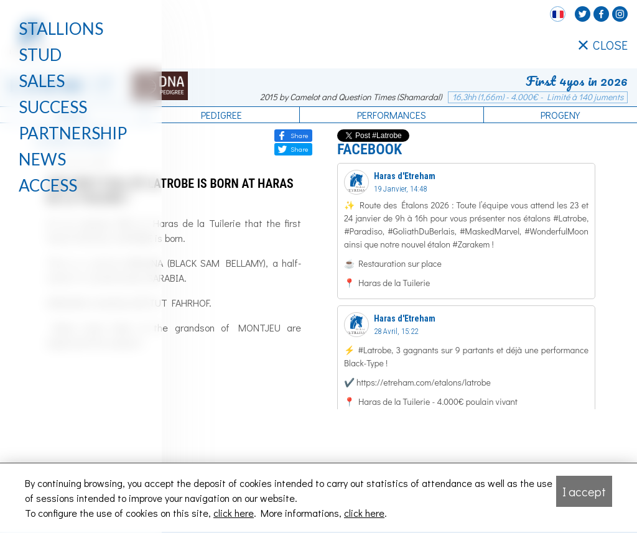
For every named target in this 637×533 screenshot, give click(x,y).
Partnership (73, 133)
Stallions (61, 29)
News (42, 159)
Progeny (560, 114)
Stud (40, 55)
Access (48, 185)
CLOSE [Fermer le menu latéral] (603, 45)
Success (53, 107)
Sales (42, 81)
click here (233, 512)
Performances (391, 114)
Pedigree (221, 114)
